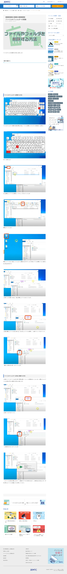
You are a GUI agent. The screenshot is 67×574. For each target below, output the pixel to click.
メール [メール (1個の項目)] (55, 104)
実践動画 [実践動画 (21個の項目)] (54, 108)
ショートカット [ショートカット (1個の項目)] (55, 97)
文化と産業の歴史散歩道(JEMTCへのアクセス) (33, 555)
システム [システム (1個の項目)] (50, 97)
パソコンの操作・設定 (9, 17)
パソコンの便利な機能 (54, 28)
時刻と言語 (60, 18)
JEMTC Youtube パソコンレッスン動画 (32, 560)
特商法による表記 (6, 551)
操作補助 (51, 18)
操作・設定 (15, 17)
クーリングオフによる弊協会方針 (8, 553)
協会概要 (4, 555)
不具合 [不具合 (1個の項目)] (58, 104)
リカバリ (59, 23)
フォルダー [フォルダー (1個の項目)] (50, 104)
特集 (44, 1)
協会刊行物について (29, 551)
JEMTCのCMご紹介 (29, 562)
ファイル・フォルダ (21, 17)
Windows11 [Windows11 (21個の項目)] (56, 93)
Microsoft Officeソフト (51, 1)
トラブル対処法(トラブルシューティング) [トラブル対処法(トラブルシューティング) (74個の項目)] (55, 102)
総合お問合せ (5, 560)
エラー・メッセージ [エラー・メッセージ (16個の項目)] (52, 95)
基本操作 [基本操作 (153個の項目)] (50, 108)
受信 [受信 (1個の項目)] (54, 106)
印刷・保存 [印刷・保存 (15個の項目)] (50, 106)
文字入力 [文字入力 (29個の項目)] (58, 108)
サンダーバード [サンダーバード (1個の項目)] (59, 95)
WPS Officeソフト (61, 1)
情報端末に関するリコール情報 (31, 553)
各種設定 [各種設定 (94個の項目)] (58, 106)
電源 (51, 23)
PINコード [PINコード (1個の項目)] (50, 93)
